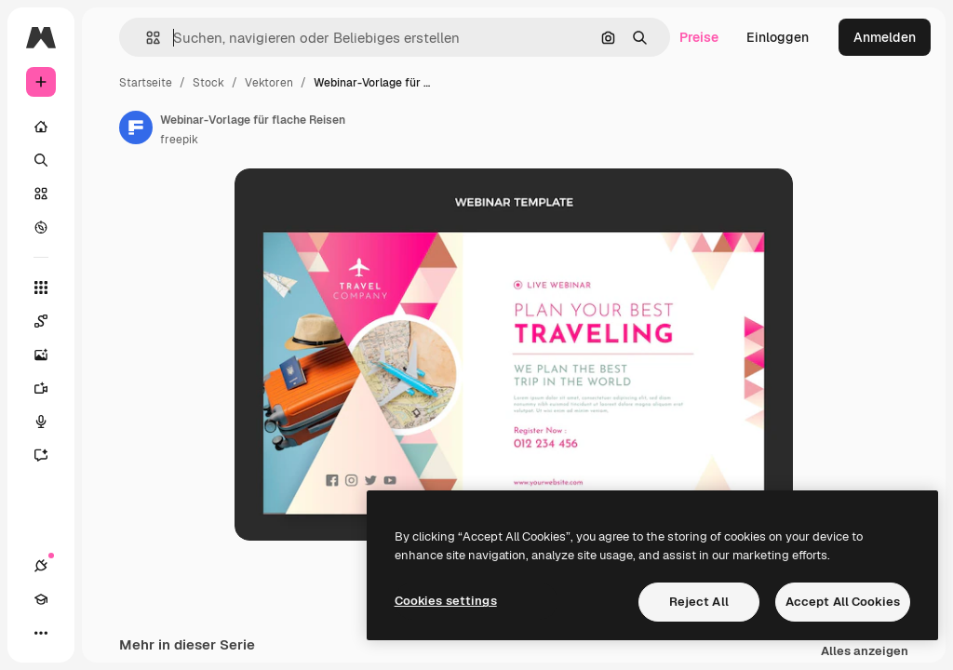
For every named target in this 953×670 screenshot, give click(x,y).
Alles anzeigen (864, 652)
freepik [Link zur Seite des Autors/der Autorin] (179, 139)
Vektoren (269, 82)
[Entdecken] (41, 227)
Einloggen (777, 37)
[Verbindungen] (41, 566)
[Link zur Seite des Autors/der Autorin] (136, 127)
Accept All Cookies (842, 602)
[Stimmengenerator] (50, 421)
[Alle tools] (41, 287)
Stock (208, 82)
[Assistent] (50, 455)
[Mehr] (41, 633)
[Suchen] (41, 160)
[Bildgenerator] (50, 354)
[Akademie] (41, 599)
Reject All (699, 602)
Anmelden (884, 37)
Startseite (145, 82)
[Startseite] (41, 126)
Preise (698, 37)
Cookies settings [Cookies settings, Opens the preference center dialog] (446, 601)
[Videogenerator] (50, 388)
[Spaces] (50, 321)
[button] (145, 38)
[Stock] (41, 193)
